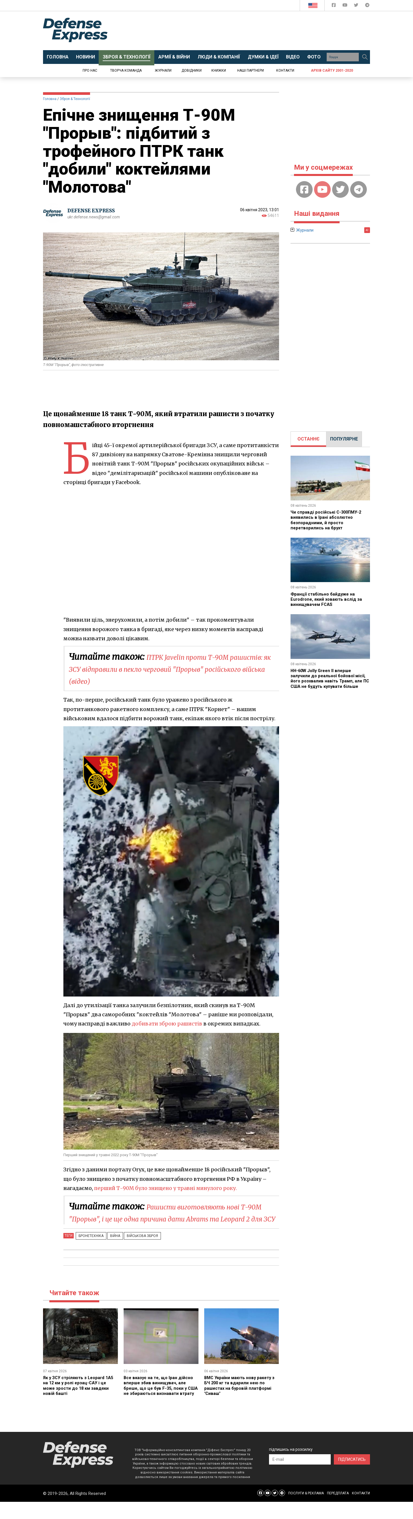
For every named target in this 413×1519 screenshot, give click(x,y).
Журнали (163, 70)
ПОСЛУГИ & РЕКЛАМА (306, 1510)
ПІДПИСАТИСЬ (352, 1476)
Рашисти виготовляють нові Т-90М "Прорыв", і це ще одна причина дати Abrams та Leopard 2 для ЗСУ (171, 1218)
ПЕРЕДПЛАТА (338, 1510)
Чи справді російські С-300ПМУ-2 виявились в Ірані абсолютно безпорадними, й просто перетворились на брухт (328, 520)
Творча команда (126, 70)
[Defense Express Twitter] (356, 6)
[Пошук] (365, 57)
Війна (110, 1248)
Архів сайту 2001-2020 (332, 70)
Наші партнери (250, 70)
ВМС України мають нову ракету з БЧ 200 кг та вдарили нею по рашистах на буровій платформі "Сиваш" (240, 1397)
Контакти (285, 70)
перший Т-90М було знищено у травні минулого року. (167, 1188)
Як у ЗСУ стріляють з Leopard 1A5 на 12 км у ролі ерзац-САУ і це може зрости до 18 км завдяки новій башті (78, 1397)
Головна (50, 99)
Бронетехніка (89, 1248)
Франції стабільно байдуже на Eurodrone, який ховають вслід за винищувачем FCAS (328, 599)
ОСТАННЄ (308, 439)
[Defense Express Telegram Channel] (367, 6)
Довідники (192, 70)
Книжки (218, 70)
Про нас (90, 70)
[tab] (308, 439)
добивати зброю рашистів (168, 1023)
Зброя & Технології (75, 99)
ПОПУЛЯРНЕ (344, 439)
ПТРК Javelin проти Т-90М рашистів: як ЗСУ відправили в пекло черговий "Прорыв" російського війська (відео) (167, 668)
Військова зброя (133, 1248)
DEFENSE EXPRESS (93, 210)
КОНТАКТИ (361, 1510)
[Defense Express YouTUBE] (345, 6)
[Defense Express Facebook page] (334, 6)
